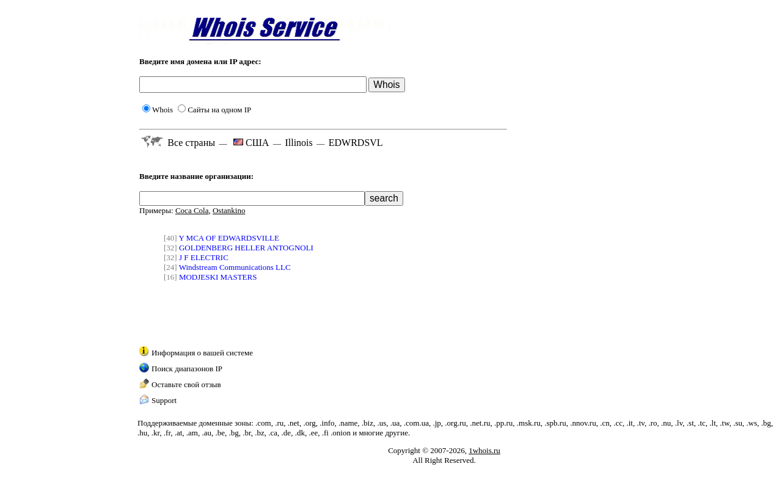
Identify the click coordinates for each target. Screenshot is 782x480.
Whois (157, 109)
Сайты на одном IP (214, 109)
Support (164, 400)
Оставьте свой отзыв (186, 384)
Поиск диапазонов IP (187, 368)
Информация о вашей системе (202, 352)
